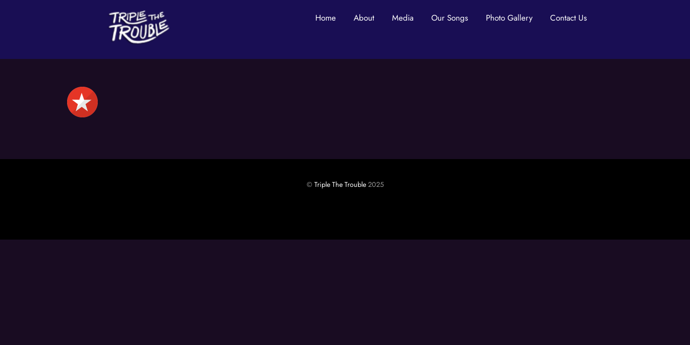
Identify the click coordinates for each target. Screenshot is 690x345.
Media (403, 17)
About (364, 17)
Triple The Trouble (340, 184)
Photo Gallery (509, 17)
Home (325, 17)
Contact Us (568, 17)
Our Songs (449, 17)
